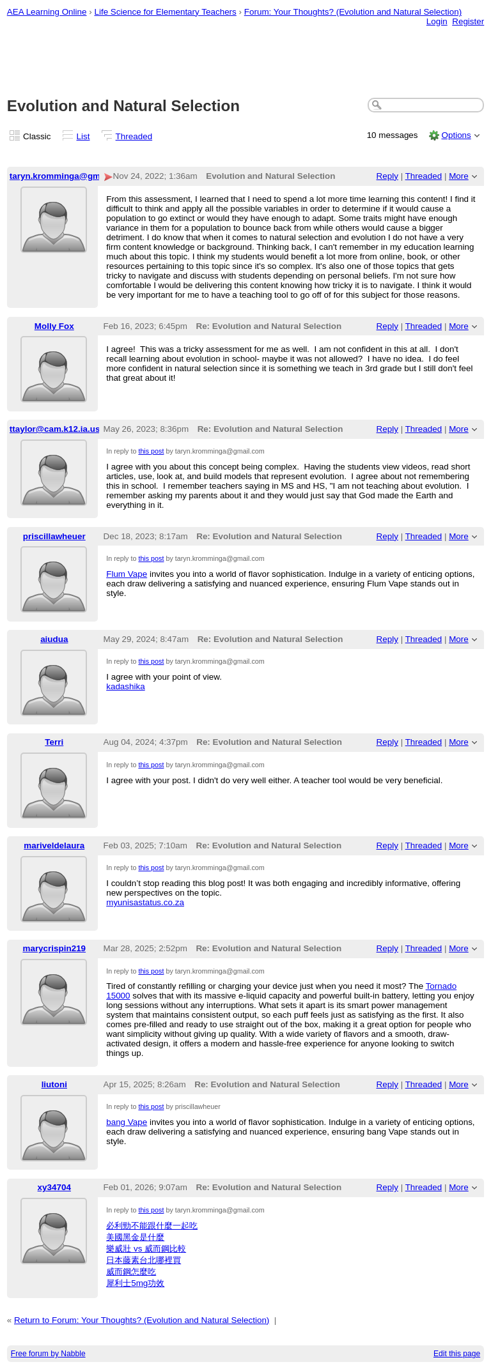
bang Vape (126, 1122)
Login (437, 21)
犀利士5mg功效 (135, 1283)
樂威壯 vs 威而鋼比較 (146, 1248)
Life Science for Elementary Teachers (165, 12)
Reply (387, 176)
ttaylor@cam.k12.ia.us (55, 429)
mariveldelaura (54, 845)
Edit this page (456, 1353)
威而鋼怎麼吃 (131, 1271)
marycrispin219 (54, 948)
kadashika (125, 686)
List (83, 136)
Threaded (134, 136)
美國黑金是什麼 (135, 1237)
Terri (54, 742)
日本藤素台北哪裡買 (143, 1260)
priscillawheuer (54, 536)
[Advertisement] (246, 58)
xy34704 (54, 1187)
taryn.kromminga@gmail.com (70, 176)
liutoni (54, 1084)
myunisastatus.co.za (145, 902)
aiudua (54, 639)
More (459, 176)
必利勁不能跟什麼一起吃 (152, 1225)
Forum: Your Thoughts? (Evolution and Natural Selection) (353, 12)
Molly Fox (54, 326)
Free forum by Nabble (48, 1353)
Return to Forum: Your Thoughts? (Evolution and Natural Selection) (141, 1320)
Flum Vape (126, 574)
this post (151, 451)
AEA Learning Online (47, 12)
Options (456, 135)
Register (468, 21)
